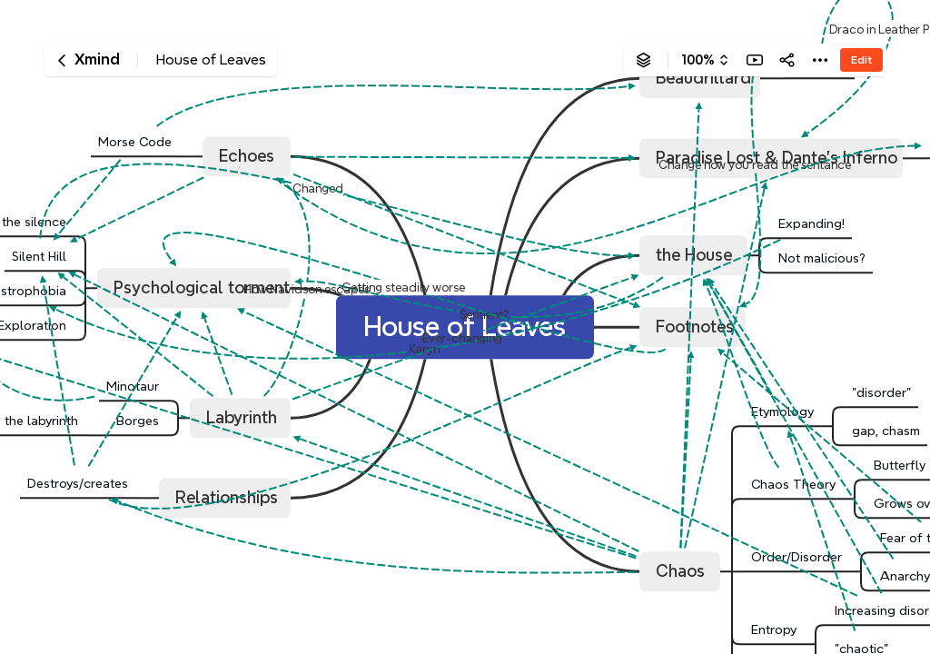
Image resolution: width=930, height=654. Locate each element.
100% (698, 60)
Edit (861, 59)
